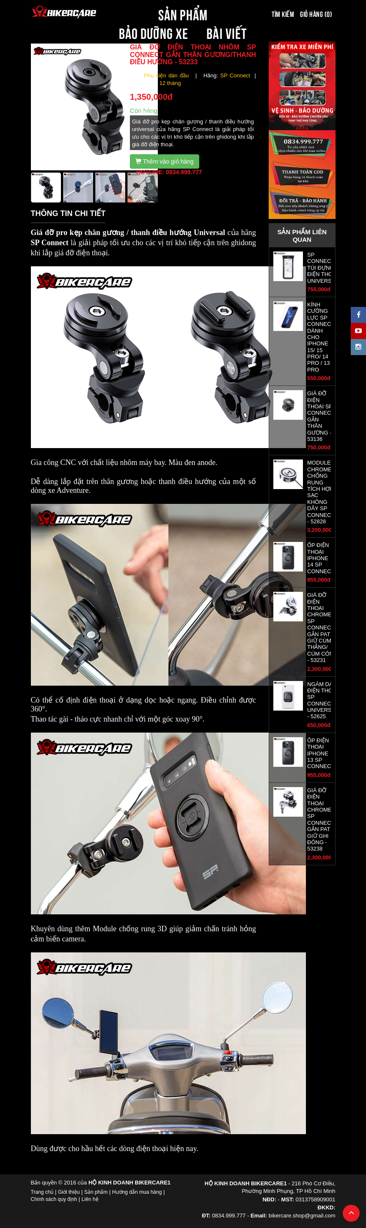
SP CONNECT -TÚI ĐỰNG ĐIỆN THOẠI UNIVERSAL (322, 268)
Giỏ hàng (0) (316, 13)
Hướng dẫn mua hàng (137, 1192)
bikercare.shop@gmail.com (302, 1215)
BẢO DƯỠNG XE (153, 32)
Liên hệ (90, 1199)
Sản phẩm (95, 1192)
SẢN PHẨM (182, 13)
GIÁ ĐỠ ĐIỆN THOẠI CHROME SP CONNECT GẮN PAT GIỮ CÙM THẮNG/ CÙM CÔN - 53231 (320, 627)
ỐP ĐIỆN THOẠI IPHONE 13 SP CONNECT (320, 753)
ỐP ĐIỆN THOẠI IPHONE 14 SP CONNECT (320, 558)
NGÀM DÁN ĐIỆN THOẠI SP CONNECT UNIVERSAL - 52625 (322, 700)
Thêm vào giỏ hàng (164, 161)
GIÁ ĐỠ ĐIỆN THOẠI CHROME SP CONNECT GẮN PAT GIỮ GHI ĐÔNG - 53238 (320, 819)
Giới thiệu (69, 1192)
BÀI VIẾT (226, 32)
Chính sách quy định (54, 1199)
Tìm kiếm (283, 13)
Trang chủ (42, 1192)
